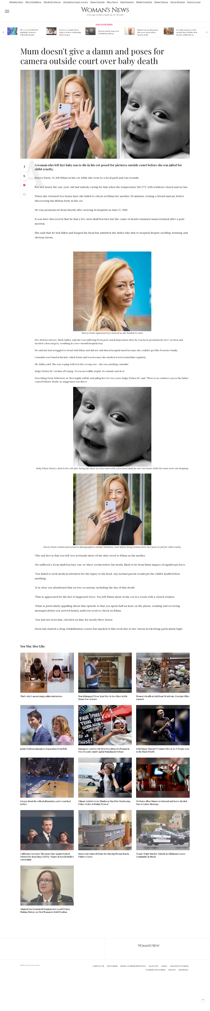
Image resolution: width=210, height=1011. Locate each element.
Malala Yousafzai (144, 2)
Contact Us (98, 966)
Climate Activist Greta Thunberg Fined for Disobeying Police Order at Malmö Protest (104, 803)
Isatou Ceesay (194, 2)
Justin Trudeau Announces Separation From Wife (43, 748)
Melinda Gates (16, 2)
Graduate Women (179, 966)
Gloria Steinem (177, 2)
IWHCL (164, 966)
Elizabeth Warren (52, 2)
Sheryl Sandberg (33, 2)
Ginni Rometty (127, 2)
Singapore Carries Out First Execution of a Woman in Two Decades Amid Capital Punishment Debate (103, 750)
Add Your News (104, 24)
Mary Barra (112, 2)
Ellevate (153, 966)
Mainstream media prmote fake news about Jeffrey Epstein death (147, 32)
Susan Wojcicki (97, 2)
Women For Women (155, 970)
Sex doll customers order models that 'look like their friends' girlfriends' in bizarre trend (186, 32)
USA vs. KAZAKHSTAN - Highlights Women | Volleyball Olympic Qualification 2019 (29, 32)
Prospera (183, 970)
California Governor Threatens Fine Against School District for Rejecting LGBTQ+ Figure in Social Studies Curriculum (47, 856)
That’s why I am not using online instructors (41, 696)
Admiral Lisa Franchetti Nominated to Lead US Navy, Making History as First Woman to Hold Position (45, 910)
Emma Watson (161, 2)
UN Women (112, 966)
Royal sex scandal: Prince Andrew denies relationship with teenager (70, 32)
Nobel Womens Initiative (133, 966)
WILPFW (172, 970)
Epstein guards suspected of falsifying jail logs (108, 32)
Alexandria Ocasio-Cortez (75, 2)
